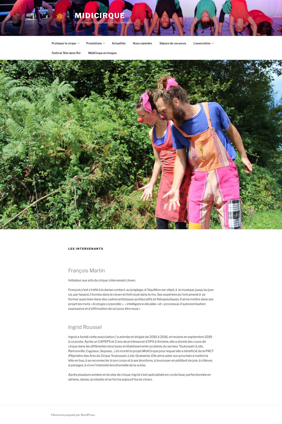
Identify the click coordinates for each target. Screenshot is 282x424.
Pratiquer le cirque (66, 43)
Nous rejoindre (142, 43)
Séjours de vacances (172, 43)
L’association (204, 43)
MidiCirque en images (102, 53)
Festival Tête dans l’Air (66, 53)
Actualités (118, 43)
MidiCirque (100, 15)
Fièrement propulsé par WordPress (73, 415)
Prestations (95, 43)
